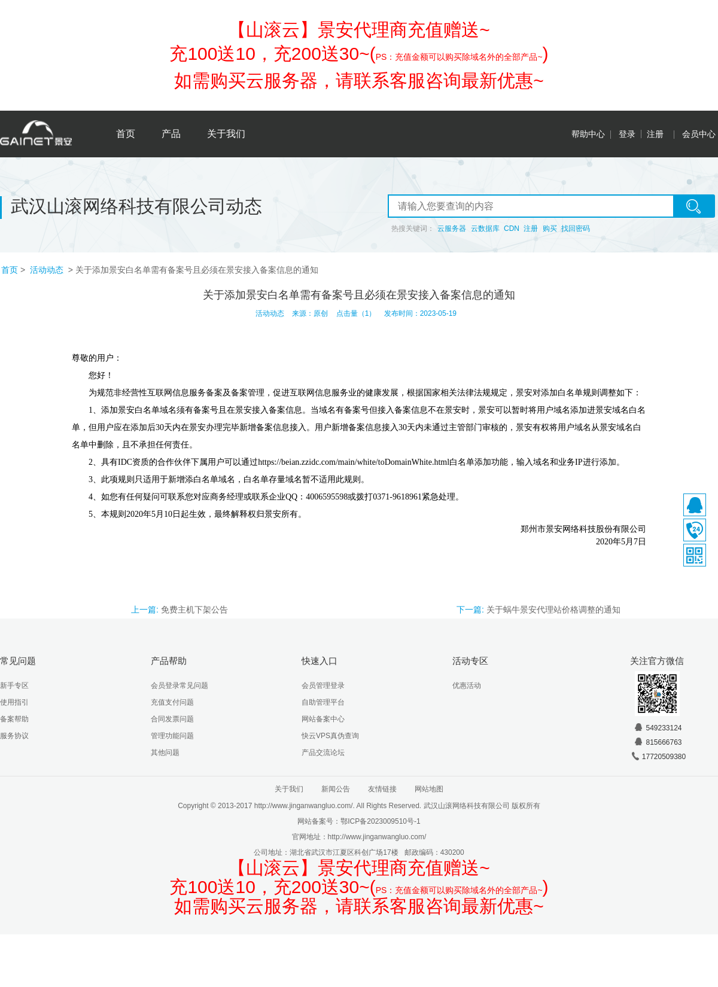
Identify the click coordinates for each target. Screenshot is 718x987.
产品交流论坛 (323, 752)
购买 (550, 228)
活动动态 (48, 270)
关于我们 (226, 134)
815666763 (658, 742)
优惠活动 (466, 685)
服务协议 (14, 736)
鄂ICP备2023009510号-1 (380, 821)
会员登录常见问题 (179, 685)
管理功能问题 (172, 736)
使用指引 (14, 702)
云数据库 (485, 228)
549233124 (658, 728)
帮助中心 (588, 134)
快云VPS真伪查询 (330, 736)
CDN (511, 228)
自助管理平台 (323, 702)
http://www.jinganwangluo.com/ (377, 837)
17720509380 (658, 757)
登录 (627, 134)
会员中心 (699, 134)
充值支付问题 (172, 702)
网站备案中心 (323, 719)
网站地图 (429, 789)
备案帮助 (14, 719)
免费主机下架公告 (194, 609)
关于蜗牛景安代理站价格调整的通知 (553, 609)
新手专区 (14, 685)
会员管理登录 (323, 685)
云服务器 (451, 228)
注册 (655, 134)
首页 (125, 134)
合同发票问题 (172, 719)
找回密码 (575, 228)
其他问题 (165, 752)
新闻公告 (335, 789)
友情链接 (382, 789)
